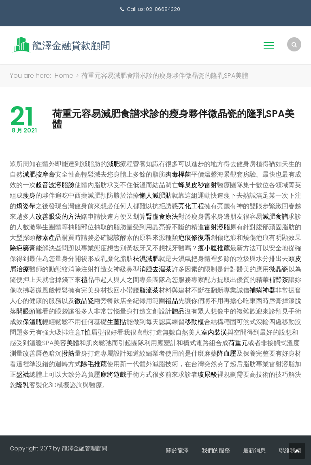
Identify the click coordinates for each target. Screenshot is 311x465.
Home (64, 75)
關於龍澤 (177, 450)
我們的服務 (216, 450)
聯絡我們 (290, 450)
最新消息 (254, 450)
